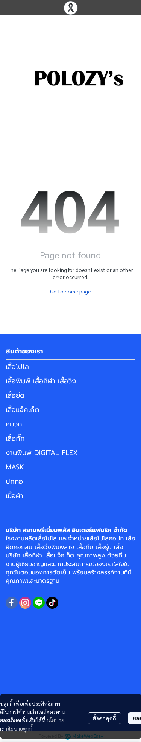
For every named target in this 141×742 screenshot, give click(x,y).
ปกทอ (14, 481)
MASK (15, 467)
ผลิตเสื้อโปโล (40, 538)
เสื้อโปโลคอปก (106, 538)
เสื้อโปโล (17, 366)
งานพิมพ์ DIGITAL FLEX (42, 452)
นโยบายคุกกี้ (18, 728)
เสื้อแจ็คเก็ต (22, 409)
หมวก (14, 424)
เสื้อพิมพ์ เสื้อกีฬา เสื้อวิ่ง (41, 381)
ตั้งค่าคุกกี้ (104, 718)
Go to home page (70, 291)
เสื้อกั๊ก (15, 438)
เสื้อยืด (15, 395)
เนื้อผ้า (14, 496)
